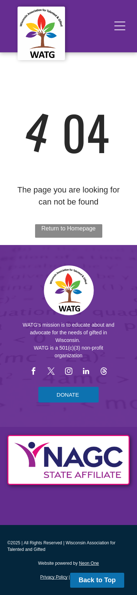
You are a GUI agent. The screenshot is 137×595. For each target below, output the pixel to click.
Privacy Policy (54, 577)
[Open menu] (119, 25)
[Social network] (103, 372)
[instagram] (68, 372)
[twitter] (51, 372)
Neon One (89, 563)
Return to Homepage (68, 228)
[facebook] (33, 372)
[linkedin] (86, 372)
